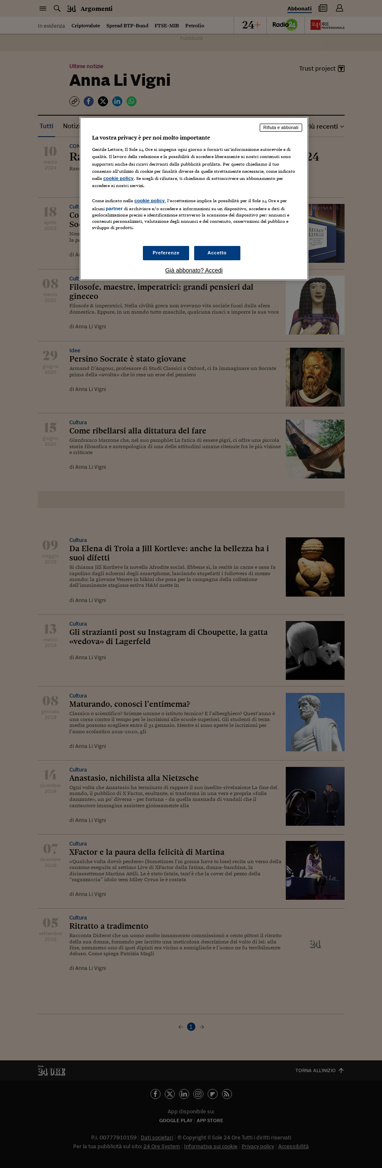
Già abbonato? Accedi (194, 270)
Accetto (217, 252)
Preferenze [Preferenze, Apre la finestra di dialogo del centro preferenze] (166, 252)
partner (114, 208)
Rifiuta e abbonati (281, 127)
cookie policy (118, 178)
